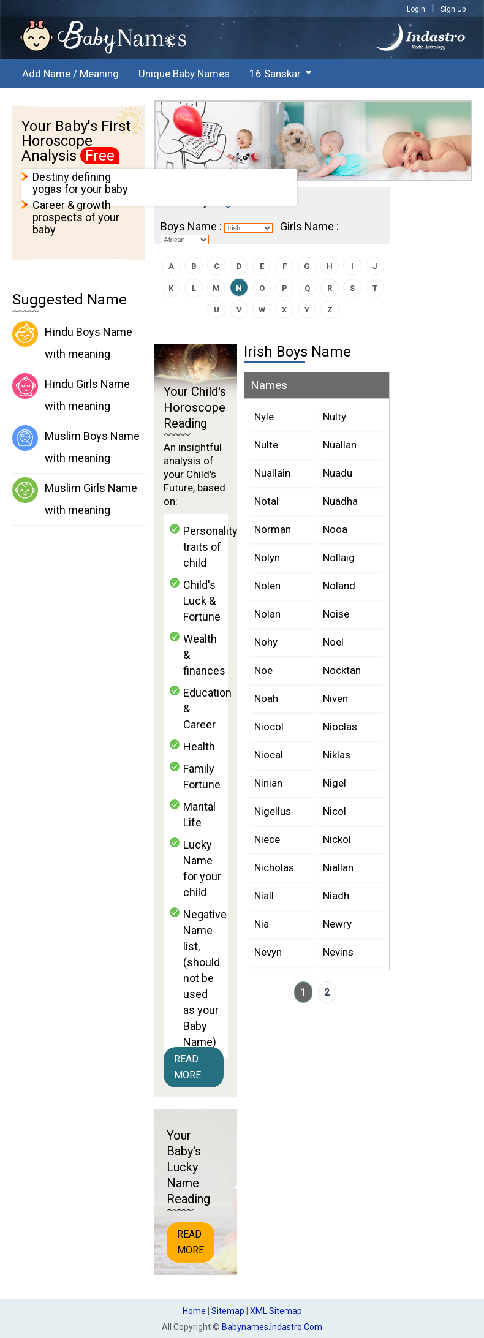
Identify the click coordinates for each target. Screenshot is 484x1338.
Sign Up (453, 9)
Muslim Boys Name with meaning (76, 444)
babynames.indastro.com (272, 1327)
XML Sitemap (276, 1311)
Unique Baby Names (184, 73)
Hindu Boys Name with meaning (72, 340)
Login (416, 9)
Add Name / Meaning (70, 73)
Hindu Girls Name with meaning (71, 392)
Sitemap (227, 1311)
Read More (187, 1067)
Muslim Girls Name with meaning (74, 496)
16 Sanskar (275, 73)
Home (194, 1311)
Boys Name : (191, 226)
